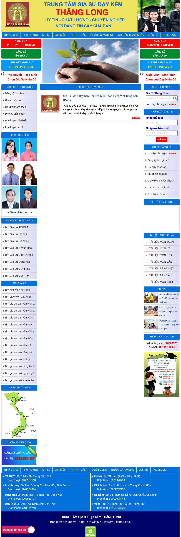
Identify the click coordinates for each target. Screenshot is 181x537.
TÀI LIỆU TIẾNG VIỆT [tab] (160, 268)
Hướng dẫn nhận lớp (159, 187)
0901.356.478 (160, 67)
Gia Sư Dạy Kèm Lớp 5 (90, 87)
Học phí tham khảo (15, 107)
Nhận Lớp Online (102, 34)
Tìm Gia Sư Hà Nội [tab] (14, 234)
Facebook (169, 34)
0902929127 (28, 498)
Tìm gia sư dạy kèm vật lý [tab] (18, 331)
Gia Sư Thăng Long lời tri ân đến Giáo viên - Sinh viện (169, 298)
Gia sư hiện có (13, 100)
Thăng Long (122, 522)
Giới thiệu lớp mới (157, 194)
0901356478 (28, 489)
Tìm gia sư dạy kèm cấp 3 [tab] (18, 317)
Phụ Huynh (30, 34)
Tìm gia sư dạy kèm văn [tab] (17, 345)
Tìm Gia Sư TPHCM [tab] (15, 227)
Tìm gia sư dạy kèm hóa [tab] (17, 338)
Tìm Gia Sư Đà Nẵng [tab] (15, 240)
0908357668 (28, 480)
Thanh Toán (77, 34)
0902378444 (118, 498)
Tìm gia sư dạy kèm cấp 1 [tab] (18, 303)
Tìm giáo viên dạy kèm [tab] (16, 296)
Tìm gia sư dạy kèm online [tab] (18, 380)
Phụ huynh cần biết (15, 120)
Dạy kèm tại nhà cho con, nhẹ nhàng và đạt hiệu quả (169, 325)
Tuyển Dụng (98, 469)
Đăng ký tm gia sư (19, 529)
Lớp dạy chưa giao (161, 104)
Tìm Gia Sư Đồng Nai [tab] (16, 261)
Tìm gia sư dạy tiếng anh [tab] (17, 352)
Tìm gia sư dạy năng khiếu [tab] (18, 366)
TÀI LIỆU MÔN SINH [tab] (159, 281)
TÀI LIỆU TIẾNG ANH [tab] (160, 275)
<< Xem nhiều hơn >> (19, 212)
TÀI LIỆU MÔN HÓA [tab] (159, 255)
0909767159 (118, 489)
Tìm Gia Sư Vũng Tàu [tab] (16, 268)
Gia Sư (46, 34)
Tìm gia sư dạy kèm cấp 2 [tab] (18, 310)
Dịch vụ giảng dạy (15, 113)
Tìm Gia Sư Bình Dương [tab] (17, 254)
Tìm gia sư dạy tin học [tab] (16, 359)
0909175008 (118, 507)
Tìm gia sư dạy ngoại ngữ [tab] (18, 373)
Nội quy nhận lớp (157, 167)
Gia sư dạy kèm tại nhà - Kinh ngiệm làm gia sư (168, 311)
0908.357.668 (21, 67)
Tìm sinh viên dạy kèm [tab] (16, 289)
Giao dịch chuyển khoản (161, 180)
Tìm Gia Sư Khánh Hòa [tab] (17, 247)
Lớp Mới (60, 34)
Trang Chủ (11, 34)
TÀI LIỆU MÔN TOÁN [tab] (160, 241)
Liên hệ (153, 34)
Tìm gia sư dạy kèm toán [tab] (17, 324)
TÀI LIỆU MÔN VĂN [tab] (159, 261)
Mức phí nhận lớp (157, 173)
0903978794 (118, 480)
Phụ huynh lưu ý (14, 127)
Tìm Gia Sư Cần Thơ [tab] (15, 275)
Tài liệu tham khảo (131, 34)
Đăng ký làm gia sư (158, 160)
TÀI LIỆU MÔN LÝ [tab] (158, 248)
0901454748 (28, 507)
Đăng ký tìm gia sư (15, 93)
